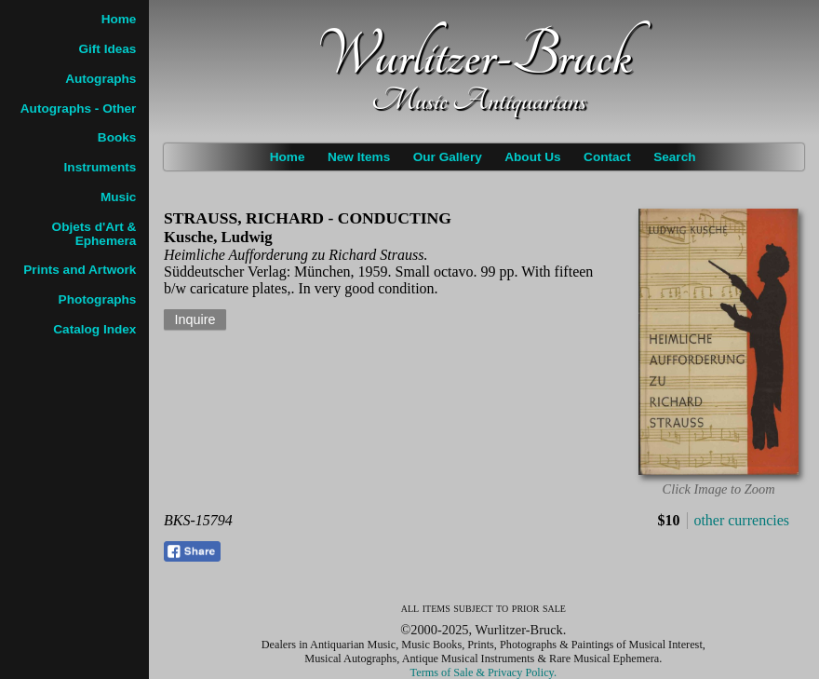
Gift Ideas (107, 49)
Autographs (100, 79)
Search (674, 157)
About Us (532, 157)
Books (117, 137)
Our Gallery (447, 157)
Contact (607, 157)
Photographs (98, 299)
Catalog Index (94, 329)
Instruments (100, 167)
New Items (359, 157)
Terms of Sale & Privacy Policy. (483, 672)
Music (119, 197)
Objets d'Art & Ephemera (94, 234)
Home (287, 157)
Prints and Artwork (79, 270)
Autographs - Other (78, 108)
